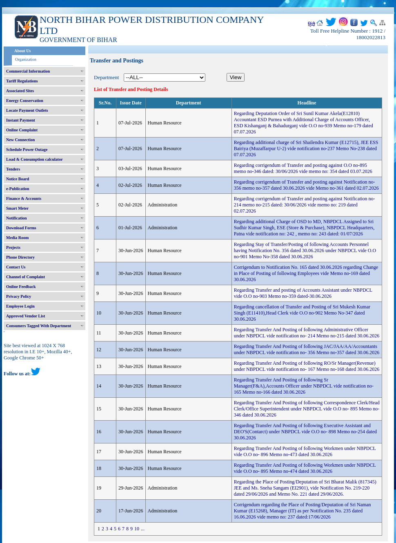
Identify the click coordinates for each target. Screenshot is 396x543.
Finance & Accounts (23, 198)
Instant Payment (20, 120)
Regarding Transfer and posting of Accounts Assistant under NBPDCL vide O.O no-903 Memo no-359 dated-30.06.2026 (303, 293)
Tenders (13, 169)
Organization (25, 59)
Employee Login (20, 306)
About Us (22, 51)
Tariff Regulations (22, 81)
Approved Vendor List (25, 316)
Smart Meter (17, 208)
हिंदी (311, 24)
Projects (13, 247)
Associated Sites (20, 91)
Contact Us (16, 267)
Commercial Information (28, 71)
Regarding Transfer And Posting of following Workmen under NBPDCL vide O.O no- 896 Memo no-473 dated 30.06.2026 (305, 451)
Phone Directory (20, 257)
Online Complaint (22, 130)
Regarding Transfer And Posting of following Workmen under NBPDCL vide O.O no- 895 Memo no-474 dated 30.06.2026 (305, 468)
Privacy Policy (18, 296)
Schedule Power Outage (26, 149)
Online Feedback (21, 286)
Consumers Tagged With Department (38, 326)
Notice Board (17, 179)
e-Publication (17, 188)
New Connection (20, 139)
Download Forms (21, 228)
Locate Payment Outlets (27, 110)
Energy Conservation (24, 100)
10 (136, 529)
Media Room (17, 237)
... (143, 529)
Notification (16, 218)
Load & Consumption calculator (34, 159)
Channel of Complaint (25, 277)
